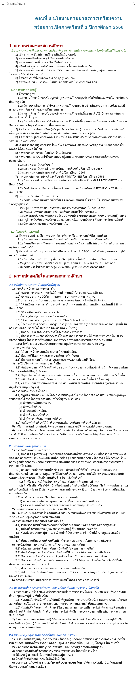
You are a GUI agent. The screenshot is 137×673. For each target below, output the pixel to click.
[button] (3, 3)
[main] (79, 21)
